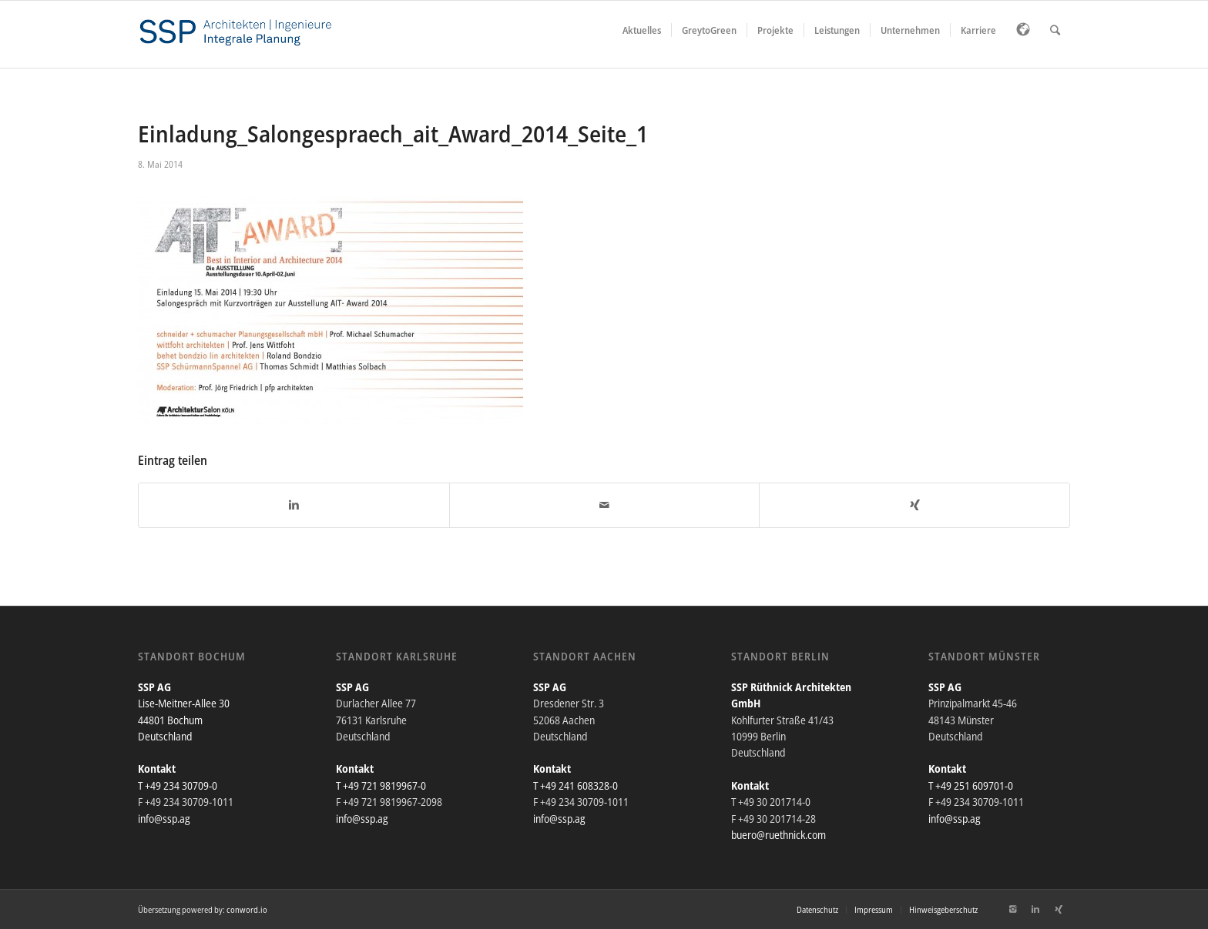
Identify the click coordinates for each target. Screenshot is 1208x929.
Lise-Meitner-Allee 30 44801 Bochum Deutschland (184, 720)
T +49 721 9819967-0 (381, 785)
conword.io (246, 909)
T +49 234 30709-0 (177, 785)
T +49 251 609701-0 (970, 785)
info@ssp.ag (164, 818)
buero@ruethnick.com (778, 834)
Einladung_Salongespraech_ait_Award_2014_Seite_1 (393, 133)
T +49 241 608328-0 (575, 785)
